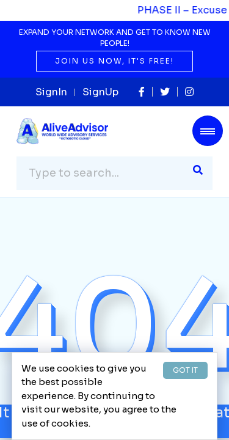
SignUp (100, 92)
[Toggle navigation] (207, 131)
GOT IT (185, 370)
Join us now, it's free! (114, 60)
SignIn (51, 92)
